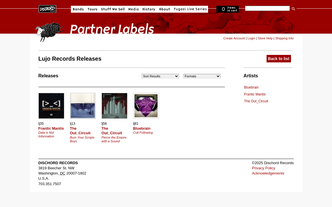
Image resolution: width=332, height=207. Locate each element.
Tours (92, 9)
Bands (78, 9)
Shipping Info (284, 38)
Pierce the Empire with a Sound (114, 139)
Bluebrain (251, 87)
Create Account (234, 38)
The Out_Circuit (256, 101)
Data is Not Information (46, 134)
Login (251, 38)
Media (134, 9)
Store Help (265, 38)
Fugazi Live (189, 9)
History (149, 9)
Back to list (279, 58)
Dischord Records (47, 8)
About (164, 9)
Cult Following (143, 132)
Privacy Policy (263, 168)
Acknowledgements (268, 173)
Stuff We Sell (113, 9)
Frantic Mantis (255, 94)
